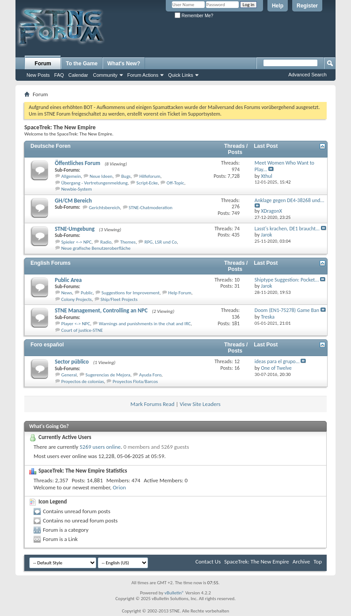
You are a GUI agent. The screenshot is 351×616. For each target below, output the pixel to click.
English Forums (51, 263)
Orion (119, 487)
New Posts (38, 75)
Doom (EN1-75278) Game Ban (287, 310)
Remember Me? (194, 15)
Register (307, 6)
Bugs (125, 176)
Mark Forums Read (152, 404)
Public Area (68, 280)
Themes (128, 242)
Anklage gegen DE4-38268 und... (289, 200)
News (66, 293)
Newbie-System (76, 189)
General (69, 375)
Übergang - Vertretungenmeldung (94, 183)
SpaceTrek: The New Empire (256, 561)
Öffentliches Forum (77, 163)
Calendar (78, 75)
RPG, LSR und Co (161, 242)
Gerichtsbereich (104, 207)
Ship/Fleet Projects (118, 299)
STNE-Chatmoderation (150, 207)
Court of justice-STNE (82, 330)
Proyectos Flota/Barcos (135, 381)
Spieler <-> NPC (76, 242)
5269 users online (100, 446)
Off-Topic (175, 183)
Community (105, 75)
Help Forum (179, 293)
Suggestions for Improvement (131, 293)
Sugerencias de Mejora (107, 375)
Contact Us (208, 561)
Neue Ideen (101, 176)
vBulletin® (174, 593)
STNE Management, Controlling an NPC (101, 310)
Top (317, 561)
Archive (301, 561)
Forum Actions (142, 75)
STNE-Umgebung (75, 228)
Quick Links (180, 75)
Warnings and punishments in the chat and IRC (145, 324)
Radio (105, 242)
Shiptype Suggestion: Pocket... (287, 280)
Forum (42, 63)
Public (87, 293)
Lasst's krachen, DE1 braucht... (287, 228)
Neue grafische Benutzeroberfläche (96, 248)
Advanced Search (307, 74)
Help (277, 6)
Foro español (47, 345)
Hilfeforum (149, 176)
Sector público (72, 361)
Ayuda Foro (150, 375)
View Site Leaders (199, 404)
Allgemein (71, 176)
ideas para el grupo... (277, 361)
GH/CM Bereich (73, 200)
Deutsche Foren (51, 146)
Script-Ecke (147, 183)
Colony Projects (76, 299)
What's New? (123, 63)
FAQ (59, 75)
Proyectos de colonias (82, 381)
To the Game (82, 63)
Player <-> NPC (75, 324)
